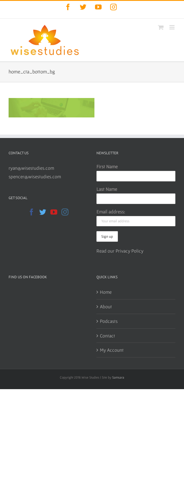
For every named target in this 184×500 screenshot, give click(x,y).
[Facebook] (31, 212)
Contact (107, 335)
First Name (107, 166)
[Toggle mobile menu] (172, 27)
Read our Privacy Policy (119, 250)
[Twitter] (42, 212)
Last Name (106, 189)
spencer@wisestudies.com (35, 176)
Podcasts (109, 321)
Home (106, 292)
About (106, 306)
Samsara (118, 377)
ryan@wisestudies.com (31, 168)
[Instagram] (65, 212)
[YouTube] (53, 212)
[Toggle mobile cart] (161, 27)
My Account (112, 350)
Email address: (110, 211)
